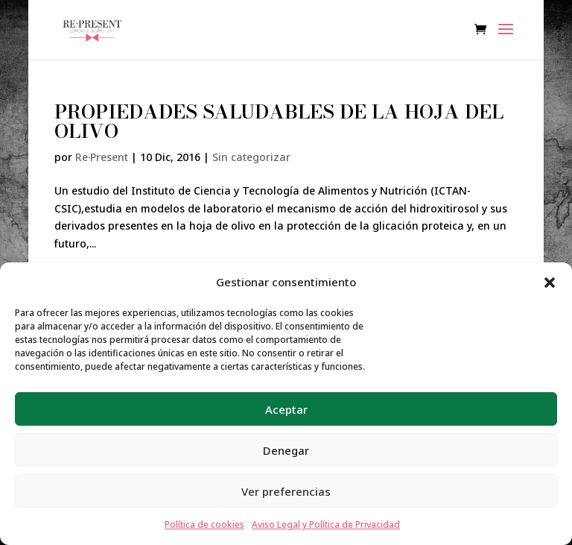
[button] (549, 282)
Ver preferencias (286, 491)
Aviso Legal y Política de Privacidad (326, 524)
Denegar (286, 450)
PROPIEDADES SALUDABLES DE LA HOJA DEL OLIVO (278, 121)
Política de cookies (204, 524)
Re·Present (101, 157)
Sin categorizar (251, 157)
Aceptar (286, 409)
